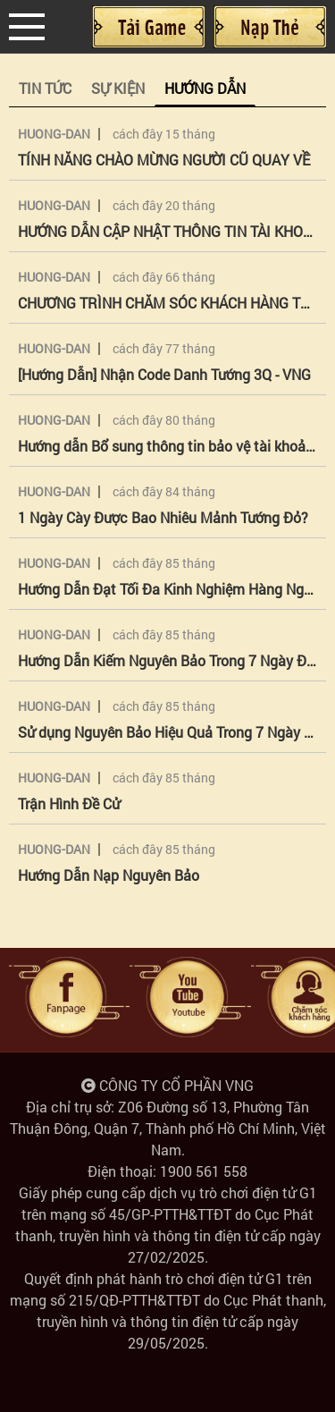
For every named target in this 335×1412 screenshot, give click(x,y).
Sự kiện (118, 88)
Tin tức (45, 88)
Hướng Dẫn (205, 88)
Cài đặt (148, 26)
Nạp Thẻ (270, 26)
